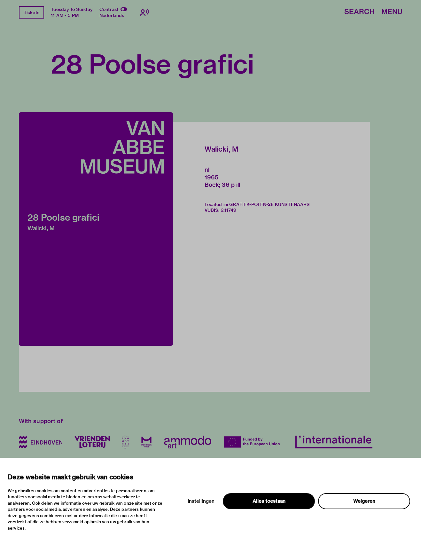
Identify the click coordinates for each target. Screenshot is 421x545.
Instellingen (201, 501)
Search (359, 12)
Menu (391, 12)
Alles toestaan (269, 501)
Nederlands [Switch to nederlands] (111, 15)
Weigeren (364, 501)
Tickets (31, 12)
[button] (96, 229)
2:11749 (229, 210)
